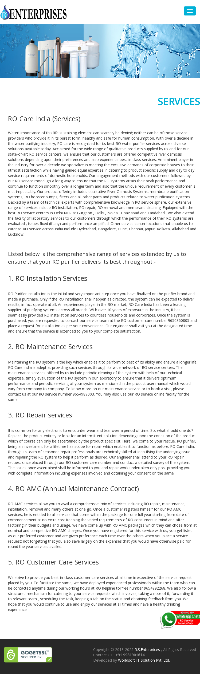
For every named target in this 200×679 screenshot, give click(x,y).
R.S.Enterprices (148, 649)
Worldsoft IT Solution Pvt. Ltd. (144, 660)
